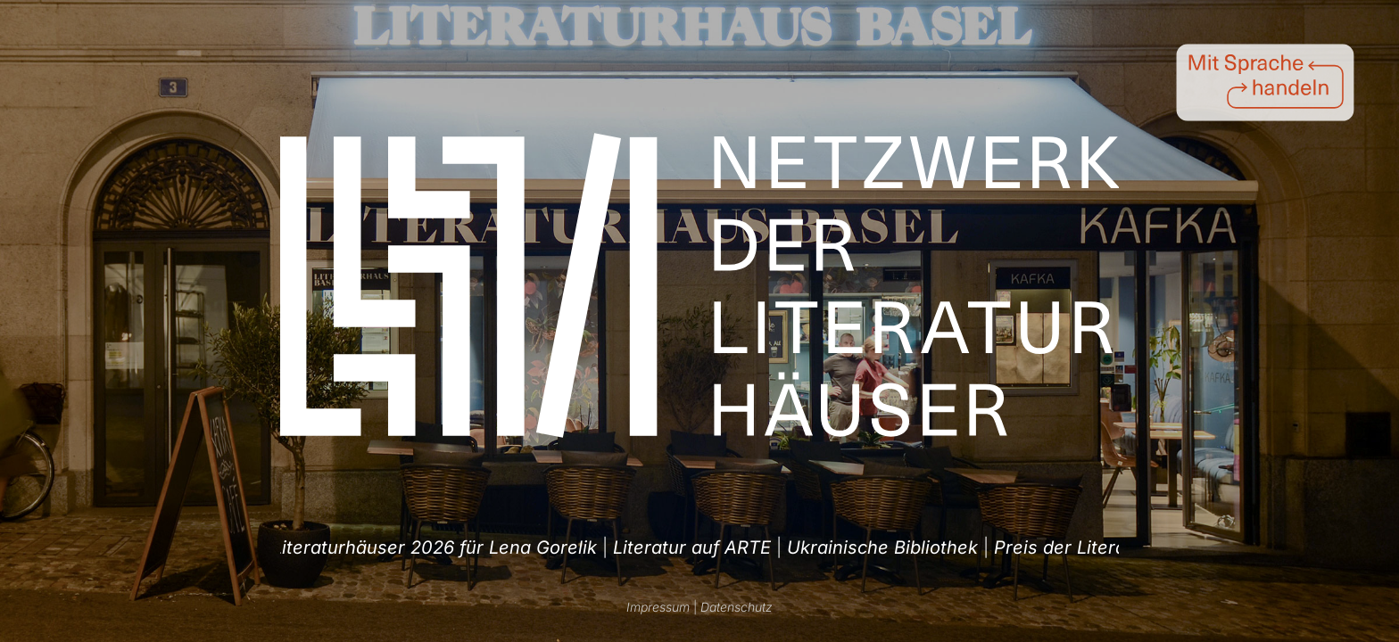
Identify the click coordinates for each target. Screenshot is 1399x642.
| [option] (373, 547)
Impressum (658, 606)
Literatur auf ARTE (980, 547)
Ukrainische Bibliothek (365, 547)
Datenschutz (736, 606)
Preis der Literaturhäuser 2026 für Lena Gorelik (681, 547)
